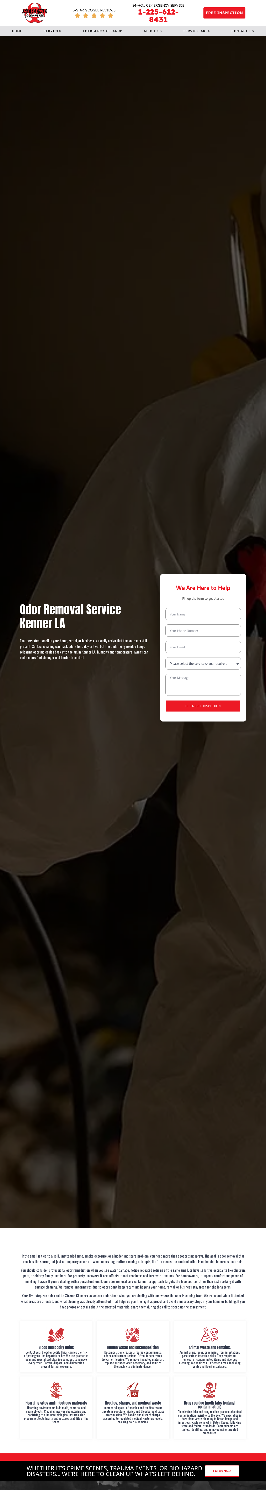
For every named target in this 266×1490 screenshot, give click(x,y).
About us (153, 31)
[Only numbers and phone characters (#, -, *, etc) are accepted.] (203, 630)
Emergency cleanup (102, 31)
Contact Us (243, 31)
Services (52, 31)
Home (17, 31)
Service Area (196, 31)
